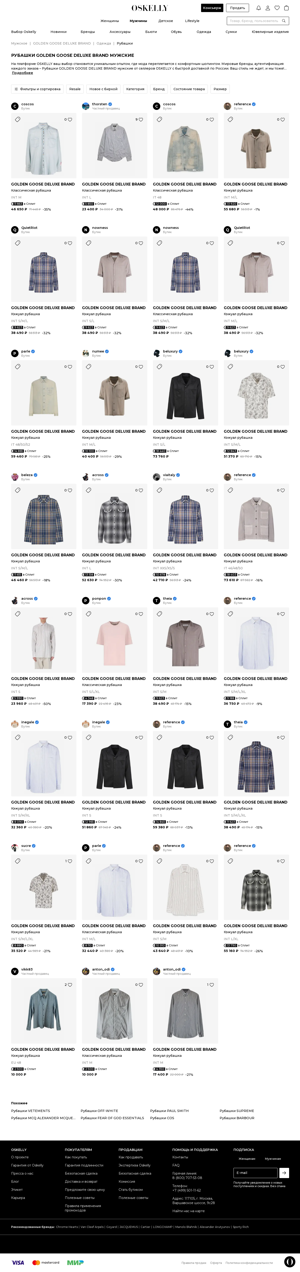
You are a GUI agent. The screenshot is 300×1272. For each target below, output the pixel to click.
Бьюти (151, 32)
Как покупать (76, 1157)
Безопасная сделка (81, 1173)
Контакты (180, 1157)
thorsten (99, 104)
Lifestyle (192, 21)
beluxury (170, 351)
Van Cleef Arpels (92, 1227)
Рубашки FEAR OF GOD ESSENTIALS (112, 1118)
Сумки (231, 32)
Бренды (88, 32)
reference (242, 104)
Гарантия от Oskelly (27, 1165)
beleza (27, 475)
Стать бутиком (131, 1190)
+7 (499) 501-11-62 (186, 1190)
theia (167, 599)
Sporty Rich (241, 1227)
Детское (165, 21)
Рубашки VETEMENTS (30, 1111)
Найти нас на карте (188, 1211)
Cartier (145, 1227)
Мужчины (138, 21)
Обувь (176, 32)
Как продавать (131, 1157)
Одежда (204, 32)
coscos (27, 104)
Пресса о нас (22, 1173)
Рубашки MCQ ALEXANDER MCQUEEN (44, 1118)
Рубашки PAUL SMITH (169, 1111)
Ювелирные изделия (270, 32)
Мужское (19, 43)
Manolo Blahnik (186, 1227)
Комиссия (127, 1181)
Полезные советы (80, 1198)
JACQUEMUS (129, 1227)
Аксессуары (120, 32)
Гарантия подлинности (84, 1165)
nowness (100, 228)
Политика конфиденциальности (249, 1263)
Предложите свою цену (85, 1190)
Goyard (111, 1227)
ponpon (99, 599)
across (98, 475)
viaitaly (169, 475)
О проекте (20, 1157)
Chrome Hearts (67, 1227)
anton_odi (101, 969)
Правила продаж (194, 1263)
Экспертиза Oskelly (135, 1165)
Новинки (58, 32)
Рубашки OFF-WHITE (99, 1111)
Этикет (17, 1190)
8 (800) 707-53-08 (187, 1178)
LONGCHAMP (163, 1227)
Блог (15, 1181)
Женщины (110, 21)
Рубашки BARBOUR (237, 1118)
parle (25, 351)
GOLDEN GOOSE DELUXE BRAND (62, 43)
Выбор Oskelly (23, 32)
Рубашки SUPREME (237, 1111)
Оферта (216, 1263)
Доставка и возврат (81, 1181)
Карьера (18, 1198)
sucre (26, 846)
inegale (27, 722)
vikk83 (27, 969)
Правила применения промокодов (83, 1208)
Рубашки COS (162, 1118)
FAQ (176, 1165)
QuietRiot (29, 228)
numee (98, 351)
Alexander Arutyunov (215, 1227)
